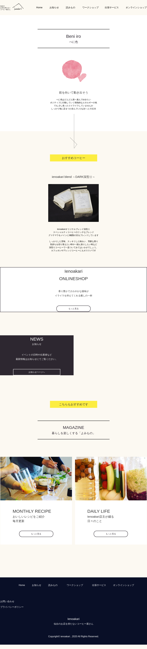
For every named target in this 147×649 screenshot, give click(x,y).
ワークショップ (90, 7)
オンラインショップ (136, 7)
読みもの (70, 7)
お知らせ (54, 7)
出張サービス (112, 7)
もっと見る (73, 308)
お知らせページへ (37, 372)
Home (39, 7)
